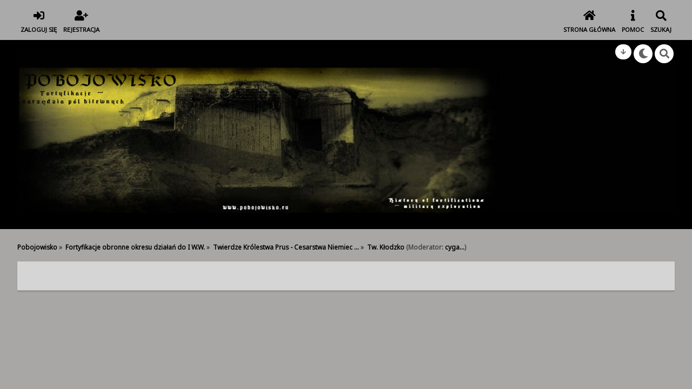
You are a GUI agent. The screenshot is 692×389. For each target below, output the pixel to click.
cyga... (454, 247)
